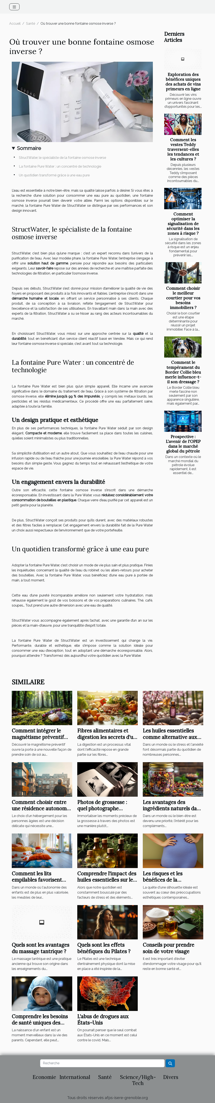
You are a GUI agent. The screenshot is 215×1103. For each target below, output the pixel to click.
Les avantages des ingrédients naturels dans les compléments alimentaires (172, 812)
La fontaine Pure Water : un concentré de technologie (60, 166)
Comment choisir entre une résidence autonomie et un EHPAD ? (41, 808)
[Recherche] (102, 1063)
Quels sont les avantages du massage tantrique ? (40, 948)
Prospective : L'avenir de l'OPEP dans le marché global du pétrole (183, 444)
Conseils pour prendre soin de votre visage (168, 948)
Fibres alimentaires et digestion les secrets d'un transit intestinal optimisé (106, 740)
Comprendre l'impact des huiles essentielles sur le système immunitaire (106, 880)
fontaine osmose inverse (37, 344)
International (74, 1077)
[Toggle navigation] (14, 6)
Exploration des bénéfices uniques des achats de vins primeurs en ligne (183, 81)
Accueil (15, 24)
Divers (170, 1077)
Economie (44, 1077)
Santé (30, 24)
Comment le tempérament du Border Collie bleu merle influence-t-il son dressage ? (183, 372)
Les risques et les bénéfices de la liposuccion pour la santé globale (172, 883)
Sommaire (29, 148)
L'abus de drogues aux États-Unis (103, 1019)
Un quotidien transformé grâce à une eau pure (54, 175)
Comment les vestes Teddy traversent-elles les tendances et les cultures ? (183, 149)
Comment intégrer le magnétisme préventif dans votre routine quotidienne (38, 740)
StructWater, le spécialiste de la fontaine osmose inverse (62, 158)
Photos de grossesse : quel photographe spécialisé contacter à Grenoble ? (102, 812)
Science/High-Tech (138, 1080)
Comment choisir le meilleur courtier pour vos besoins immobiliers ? (183, 298)
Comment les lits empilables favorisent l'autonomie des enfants (40, 880)
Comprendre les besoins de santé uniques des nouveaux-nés (40, 1022)
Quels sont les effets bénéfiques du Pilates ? (103, 948)
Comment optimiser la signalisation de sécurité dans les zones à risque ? (183, 224)
